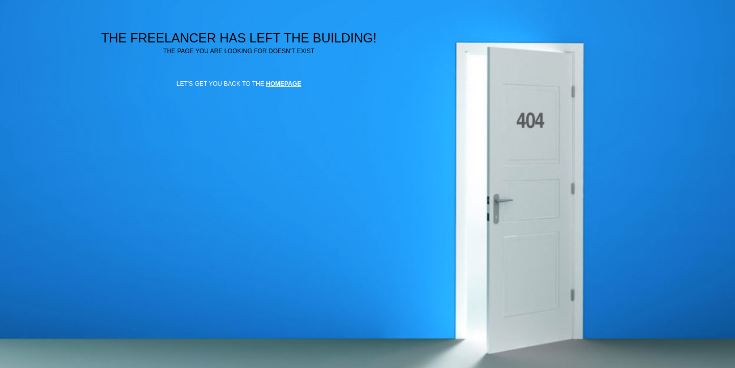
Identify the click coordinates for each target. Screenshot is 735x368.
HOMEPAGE (283, 83)
